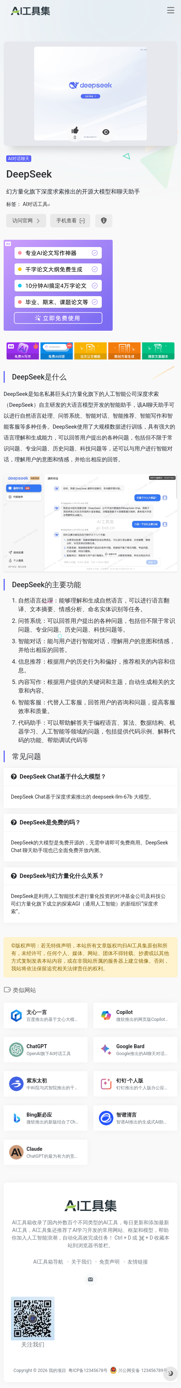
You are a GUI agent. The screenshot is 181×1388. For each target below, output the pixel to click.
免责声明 (109, 1262)
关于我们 (81, 1262)
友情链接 (138, 1262)
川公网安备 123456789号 (139, 1370)
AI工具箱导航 (48, 1262)
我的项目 (57, 1370)
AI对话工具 (35, 204)
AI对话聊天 (18, 158)
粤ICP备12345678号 (88, 1370)
